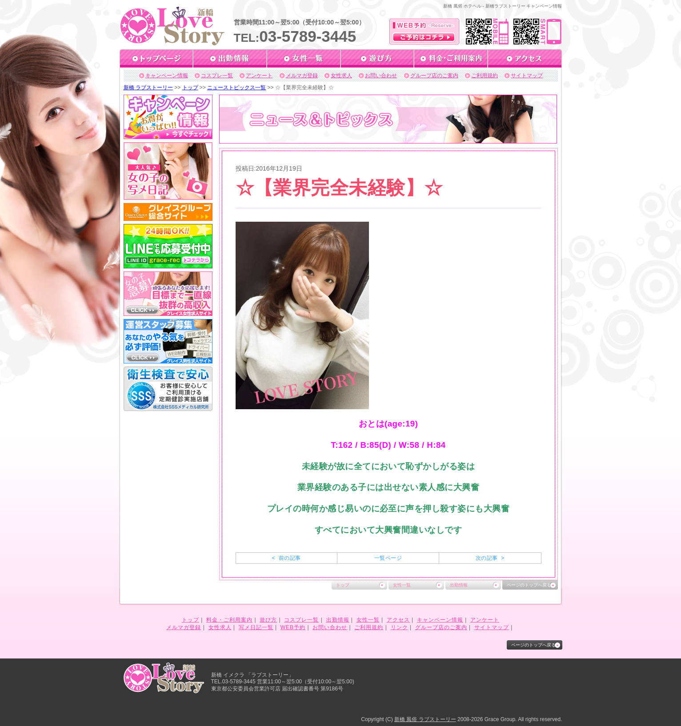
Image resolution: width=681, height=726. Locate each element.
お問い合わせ (381, 75)
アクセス (398, 620)
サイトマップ (527, 75)
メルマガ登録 (302, 75)
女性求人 (341, 75)
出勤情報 (459, 584)
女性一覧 (402, 584)
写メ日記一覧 (256, 627)
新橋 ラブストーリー (148, 87)
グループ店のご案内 (434, 75)
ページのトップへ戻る (529, 584)
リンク (399, 627)
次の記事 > (490, 558)
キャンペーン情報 (166, 75)
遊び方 (268, 620)
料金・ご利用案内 (229, 620)
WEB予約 (292, 627)
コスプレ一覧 (217, 75)
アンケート (259, 75)
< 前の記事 (286, 558)
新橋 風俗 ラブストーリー (425, 719)
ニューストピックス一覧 (236, 87)
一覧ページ (388, 558)
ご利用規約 (484, 75)
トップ (190, 87)
